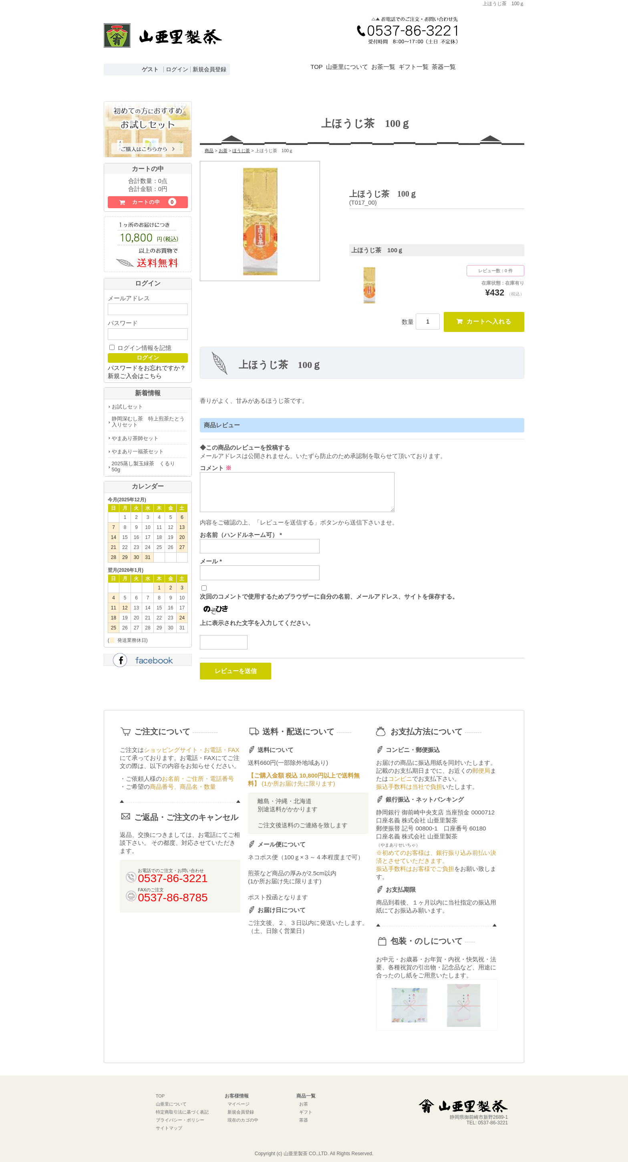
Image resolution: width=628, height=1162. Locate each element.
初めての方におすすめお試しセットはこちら (148, 124)
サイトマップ (169, 1123)
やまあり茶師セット (135, 432)
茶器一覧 (491, 61)
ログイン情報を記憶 (140, 341)
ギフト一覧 (450, 61)
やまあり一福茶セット (138, 445)
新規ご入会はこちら (135, 369)
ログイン (177, 69)
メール (211, 556)
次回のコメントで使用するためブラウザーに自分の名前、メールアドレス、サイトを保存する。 (329, 591)
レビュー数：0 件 (495, 264)
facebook (148, 655)
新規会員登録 (209, 69)
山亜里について (361, 61)
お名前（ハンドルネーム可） (241, 529)
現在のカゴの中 (242, 1115)
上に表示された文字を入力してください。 (257, 617)
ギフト (305, 1107)
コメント (215, 462)
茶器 (303, 1115)
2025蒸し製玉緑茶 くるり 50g (146, 461)
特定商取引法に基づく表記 (182, 1107)
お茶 (303, 1099)
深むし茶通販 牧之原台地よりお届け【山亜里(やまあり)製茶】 (163, 42)
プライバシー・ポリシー (180, 1115)
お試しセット (127, 401)
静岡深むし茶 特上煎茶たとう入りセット (148, 416)
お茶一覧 (408, 61)
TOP (319, 61)
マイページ (238, 1099)
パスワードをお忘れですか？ (147, 361)
